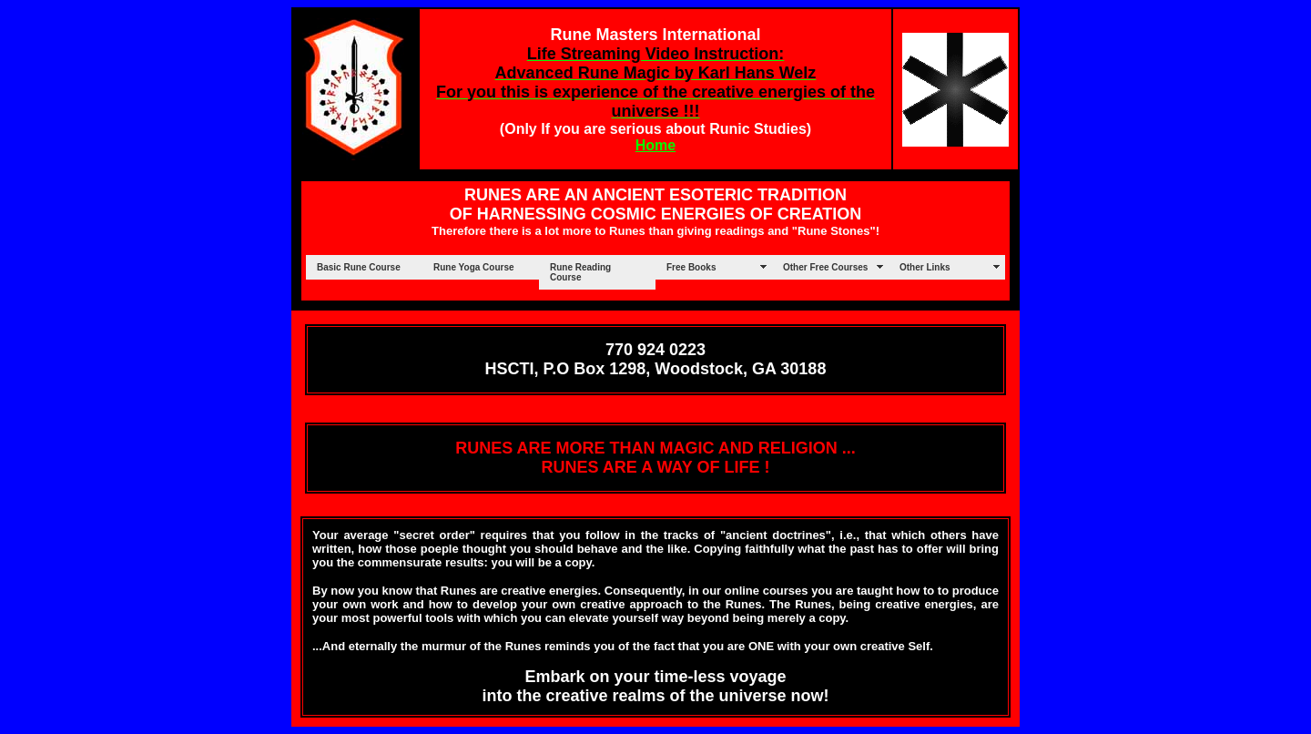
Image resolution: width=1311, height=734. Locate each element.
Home (655, 145)
